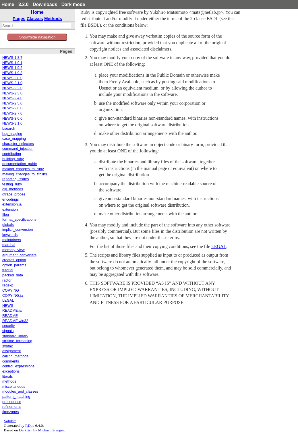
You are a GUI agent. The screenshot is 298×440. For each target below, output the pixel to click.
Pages (19, 18)
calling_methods (15, 356)
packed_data (12, 275)
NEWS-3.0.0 (12, 119)
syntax (7, 346)
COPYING (10, 290)
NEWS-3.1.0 (12, 123)
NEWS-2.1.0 (12, 83)
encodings (10, 199)
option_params (14, 265)
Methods (53, 18)
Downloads (45, 4)
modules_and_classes (20, 391)
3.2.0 (23, 4)
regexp (7, 285)
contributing (11, 154)
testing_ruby (12, 184)
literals (7, 377)
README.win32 (15, 321)
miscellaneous (13, 387)
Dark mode (73, 4)
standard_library (15, 336)
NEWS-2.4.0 (12, 98)
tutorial (7, 270)
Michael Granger (51, 430)
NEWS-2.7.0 (12, 113)
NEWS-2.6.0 (12, 108)
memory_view (13, 250)
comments (10, 361)
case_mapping (14, 139)
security (8, 326)
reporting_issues (15, 179)
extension (10, 210)
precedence (11, 402)
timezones (10, 412)
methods (9, 381)
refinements (11, 407)
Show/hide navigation (37, 37)
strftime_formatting (17, 341)
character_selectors (18, 144)
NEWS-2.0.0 (12, 78)
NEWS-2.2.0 (12, 88)
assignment (11, 351)
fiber (5, 215)
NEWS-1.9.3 (12, 73)
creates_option (14, 260)
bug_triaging (12, 134)
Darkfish (25, 430)
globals (8, 225)
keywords (10, 235)
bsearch (8, 129)
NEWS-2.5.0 (12, 103)
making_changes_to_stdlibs (24, 174)
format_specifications (19, 220)
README (10, 316)
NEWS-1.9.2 (12, 68)
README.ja (12, 311)
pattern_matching (16, 397)
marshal (8, 245)
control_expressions (18, 366)
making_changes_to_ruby (23, 169)
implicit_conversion (17, 230)
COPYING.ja (12, 296)
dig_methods (12, 189)
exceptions (11, 371)
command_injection (18, 149)
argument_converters (19, 255)
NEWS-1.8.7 (12, 58)
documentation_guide (19, 164)
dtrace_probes (14, 194)
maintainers (11, 240)
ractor (6, 280)
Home (7, 4)
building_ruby (13, 159)
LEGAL (8, 300)
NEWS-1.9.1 (12, 63)
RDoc (29, 425)
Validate (10, 421)
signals (7, 331)
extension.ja (12, 204)
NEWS (7, 306)
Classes (35, 18)
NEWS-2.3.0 (12, 93)
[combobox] (36, 25)
